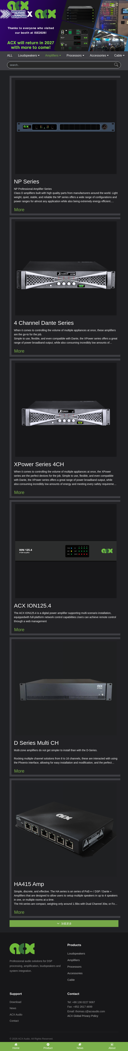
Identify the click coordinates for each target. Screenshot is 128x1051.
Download (15, 1002)
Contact (14, 1020)
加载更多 (64, 927)
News (13, 1008)
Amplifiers (51, 55)
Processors (74, 55)
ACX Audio (16, 1014)
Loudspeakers (27, 55)
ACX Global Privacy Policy (82, 1015)
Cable (118, 55)
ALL (9, 55)
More (19, 209)
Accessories (98, 55)
